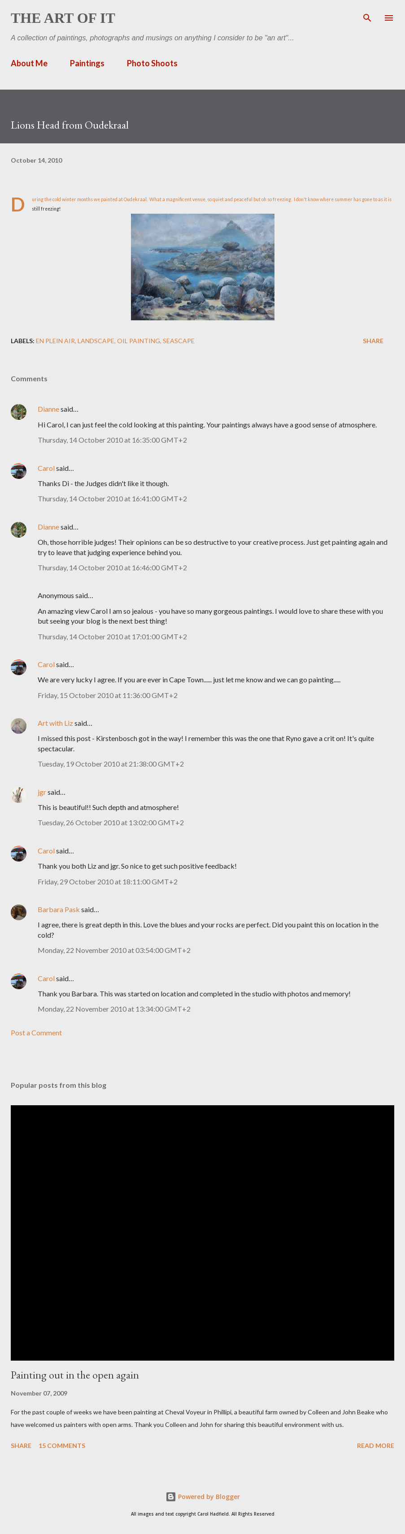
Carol (46, 468)
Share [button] (373, 341)
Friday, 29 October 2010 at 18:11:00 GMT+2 (108, 881)
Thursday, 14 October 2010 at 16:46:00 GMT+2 (112, 567)
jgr (42, 792)
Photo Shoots (152, 63)
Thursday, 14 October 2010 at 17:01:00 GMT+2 (112, 636)
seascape (179, 341)
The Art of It (63, 18)
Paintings (87, 63)
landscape (96, 341)
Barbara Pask (59, 909)
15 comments (62, 1445)
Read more (375, 1445)
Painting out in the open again (75, 1375)
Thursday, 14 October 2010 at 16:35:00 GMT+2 (112, 439)
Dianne (48, 409)
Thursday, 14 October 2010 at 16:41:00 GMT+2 (112, 498)
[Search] (367, 16)
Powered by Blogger (202, 1496)
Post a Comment (36, 1032)
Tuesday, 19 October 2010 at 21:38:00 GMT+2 (111, 763)
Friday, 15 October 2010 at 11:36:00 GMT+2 (108, 695)
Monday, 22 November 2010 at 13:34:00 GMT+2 (114, 1008)
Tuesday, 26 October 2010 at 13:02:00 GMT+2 (111, 822)
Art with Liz (55, 723)
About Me (29, 63)
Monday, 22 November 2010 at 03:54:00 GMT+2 (114, 950)
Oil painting (138, 341)
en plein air (55, 341)
